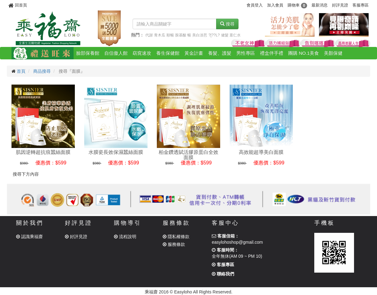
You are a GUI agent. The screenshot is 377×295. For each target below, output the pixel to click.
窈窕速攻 (142, 53)
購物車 (297, 5)
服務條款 (174, 244)
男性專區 (245, 53)
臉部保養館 (87, 53)
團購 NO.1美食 (303, 53)
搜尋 (227, 23)
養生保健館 (167, 53)
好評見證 (340, 5)
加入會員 (275, 5)
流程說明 (125, 236)
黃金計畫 (193, 53)
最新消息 (319, 5)
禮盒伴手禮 (271, 53)
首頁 (21, 71)
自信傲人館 (116, 53)
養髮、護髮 (219, 53)
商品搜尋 (42, 71)
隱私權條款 (176, 236)
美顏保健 (333, 53)
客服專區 (360, 5)
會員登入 (255, 5)
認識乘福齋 (29, 236)
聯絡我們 (223, 273)
